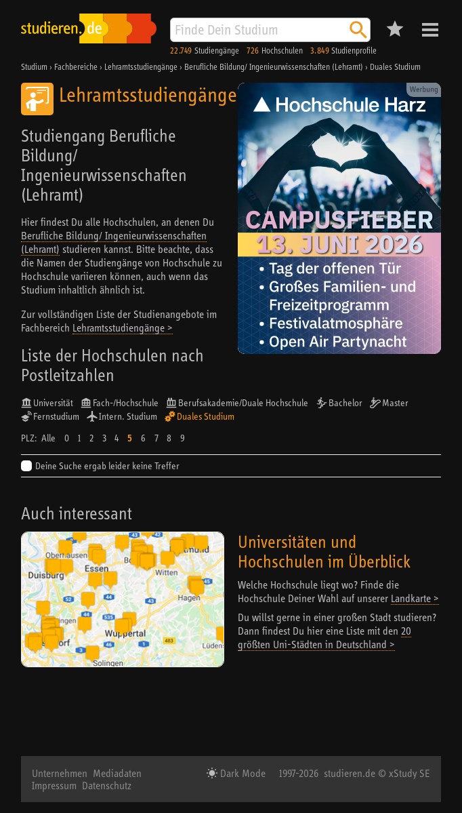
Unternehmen (59, 773)
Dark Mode (241, 773)
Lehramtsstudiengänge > (122, 327)
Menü (430, 30)
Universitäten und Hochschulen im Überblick (324, 551)
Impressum (54, 785)
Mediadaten (117, 773)
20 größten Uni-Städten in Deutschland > (324, 637)
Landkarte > (415, 598)
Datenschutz (106, 785)
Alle (48, 438)
